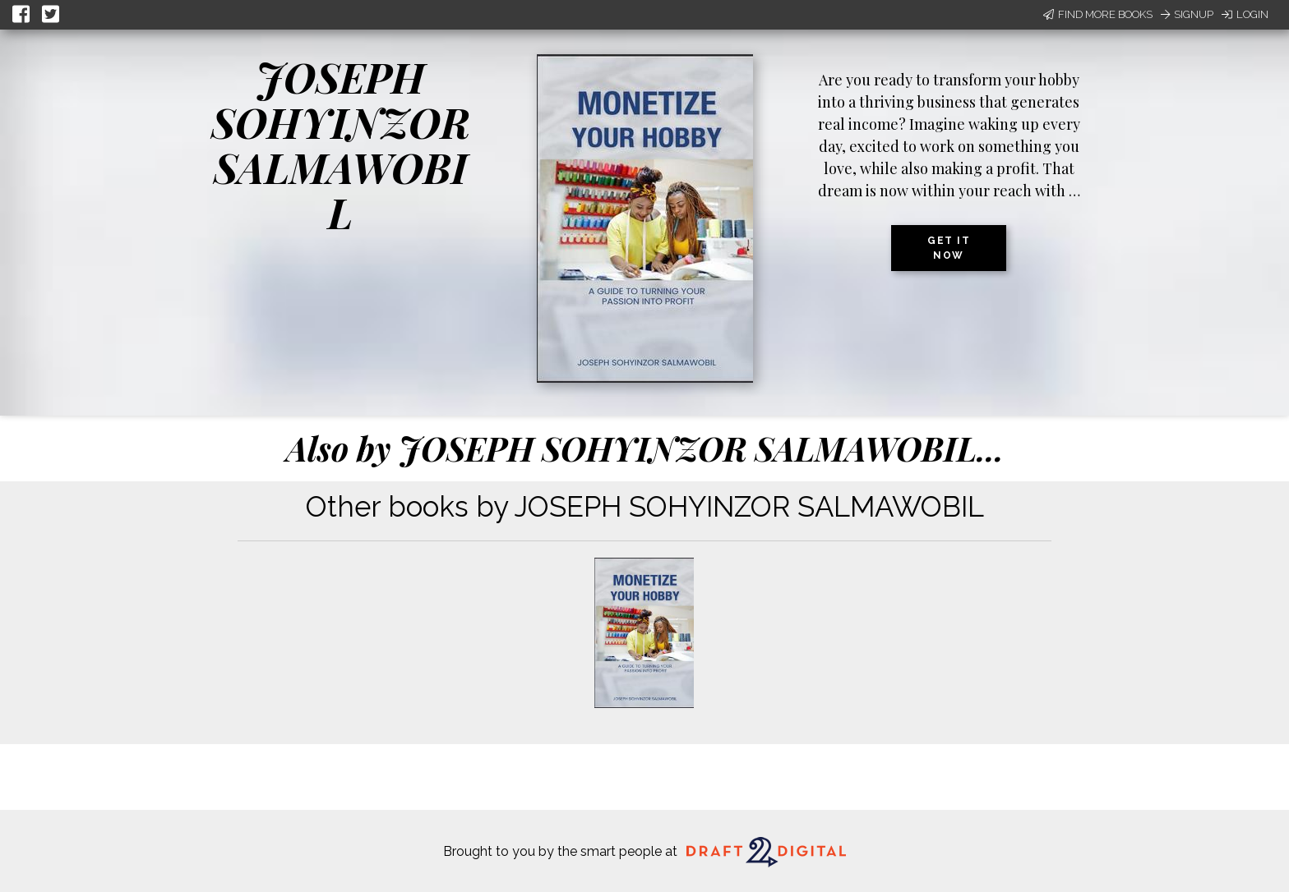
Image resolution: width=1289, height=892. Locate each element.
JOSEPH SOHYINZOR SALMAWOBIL (340, 144)
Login (1245, 14)
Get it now (948, 248)
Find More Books (1098, 14)
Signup (1187, 14)
